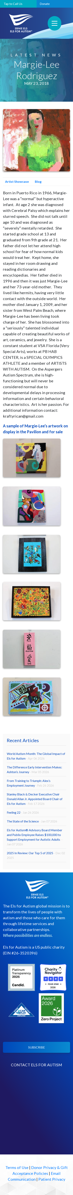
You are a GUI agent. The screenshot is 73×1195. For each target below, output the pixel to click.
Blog (37, 181)
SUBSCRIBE (36, 1047)
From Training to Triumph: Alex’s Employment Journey (30, 783)
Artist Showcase (16, 181)
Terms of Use (16, 1167)
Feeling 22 (23, 812)
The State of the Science (32, 821)
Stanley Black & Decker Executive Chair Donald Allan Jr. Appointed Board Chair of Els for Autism (34, 798)
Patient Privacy (51, 1179)
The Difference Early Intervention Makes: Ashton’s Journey (34, 769)
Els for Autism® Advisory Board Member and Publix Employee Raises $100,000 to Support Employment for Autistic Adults (34, 837)
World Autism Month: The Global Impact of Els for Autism (36, 756)
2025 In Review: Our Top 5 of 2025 (36, 855)
